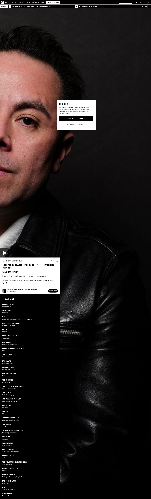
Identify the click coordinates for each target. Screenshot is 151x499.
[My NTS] (142, 2)
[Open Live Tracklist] (146, 6)
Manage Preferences (76, 124)
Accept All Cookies (76, 119)
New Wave (13, 276)
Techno (5, 276)
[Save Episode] (57, 260)
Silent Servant (12, 272)
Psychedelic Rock (42, 276)
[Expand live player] (139, 6)
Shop (43, 2)
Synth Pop (22, 276)
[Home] (2, 2)
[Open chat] (136, 2)
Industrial (31, 276)
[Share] (52, 260)
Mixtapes (33, 2)
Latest (14, 2)
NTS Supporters (53, 2)
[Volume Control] (149, 6)
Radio (7, 2)
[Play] (4, 252)
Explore (21, 2)
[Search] (117, 2)
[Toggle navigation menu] (148, 2)
